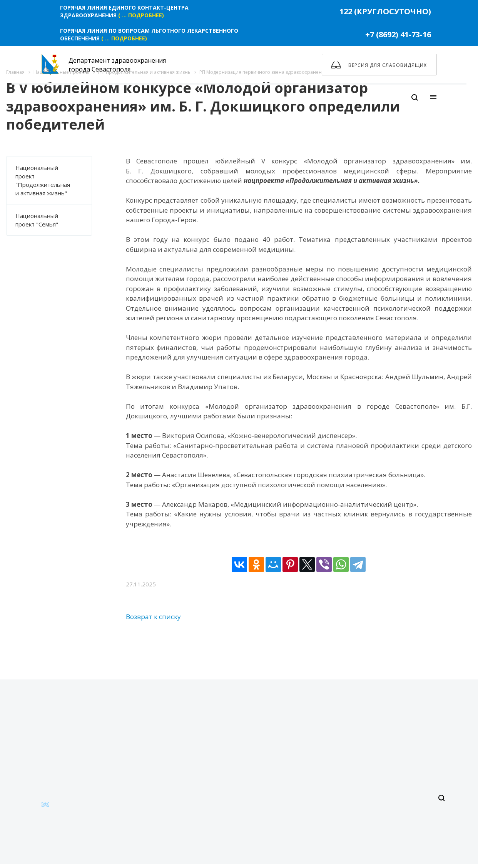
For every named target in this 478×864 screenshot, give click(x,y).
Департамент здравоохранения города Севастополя (104, 64)
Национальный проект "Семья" (53, 220)
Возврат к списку (153, 616)
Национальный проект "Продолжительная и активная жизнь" (53, 180)
